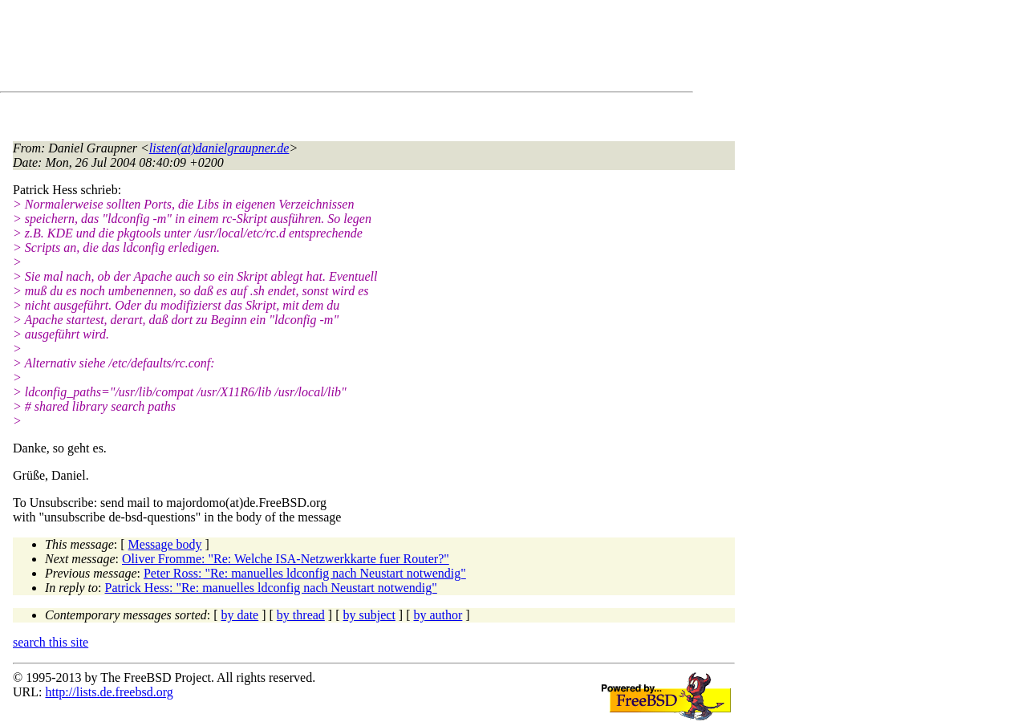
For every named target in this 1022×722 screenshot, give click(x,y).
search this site (50, 642)
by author (437, 615)
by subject (369, 615)
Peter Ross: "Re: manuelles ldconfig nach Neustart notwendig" (305, 573)
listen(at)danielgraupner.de (219, 148)
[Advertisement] (305, 49)
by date (240, 615)
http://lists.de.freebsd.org (108, 692)
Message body (165, 544)
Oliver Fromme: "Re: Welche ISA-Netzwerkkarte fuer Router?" (285, 559)
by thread (301, 615)
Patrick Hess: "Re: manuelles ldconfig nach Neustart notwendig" (271, 587)
